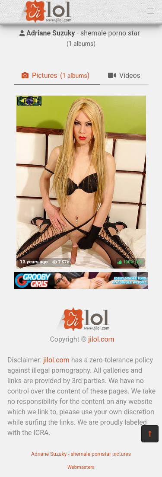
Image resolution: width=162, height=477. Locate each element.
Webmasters (81, 467)
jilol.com (101, 339)
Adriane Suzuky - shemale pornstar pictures (81, 454)
